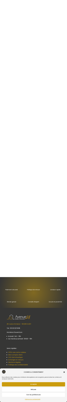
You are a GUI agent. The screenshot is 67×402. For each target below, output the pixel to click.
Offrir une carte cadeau (17, 352)
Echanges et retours (15, 360)
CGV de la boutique (15, 357)
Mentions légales (14, 362)
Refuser (33, 389)
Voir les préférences (33, 395)
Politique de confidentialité (32, 399)
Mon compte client (15, 355)
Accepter (33, 384)
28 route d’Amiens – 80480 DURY (19, 324)
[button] (64, 372)
